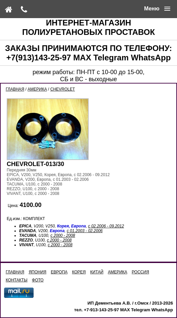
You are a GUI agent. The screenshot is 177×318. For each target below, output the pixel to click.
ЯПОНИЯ (37, 272)
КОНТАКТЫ (17, 280)
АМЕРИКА (37, 89)
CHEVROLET (62, 89)
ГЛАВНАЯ (15, 89)
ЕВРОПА (59, 272)
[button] (157, 8)
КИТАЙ (96, 272)
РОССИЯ (140, 272)
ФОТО (38, 280)
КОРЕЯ (79, 272)
